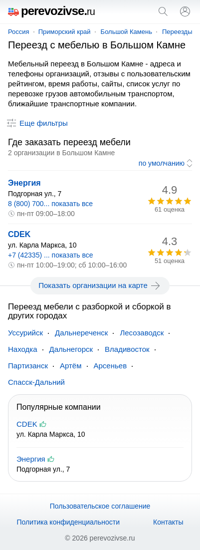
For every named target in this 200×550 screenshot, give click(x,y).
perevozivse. (51, 10)
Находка (22, 349)
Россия (18, 31)
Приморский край (64, 31)
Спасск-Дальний (36, 382)
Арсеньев (110, 365)
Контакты (168, 522)
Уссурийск (25, 332)
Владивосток (127, 349)
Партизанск (28, 365)
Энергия (24, 183)
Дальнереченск (81, 332)
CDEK (19, 234)
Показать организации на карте (100, 285)
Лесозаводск (142, 332)
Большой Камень (126, 31)
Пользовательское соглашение (100, 506)
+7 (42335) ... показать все (50, 255)
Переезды (177, 31)
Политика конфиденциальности (68, 522)
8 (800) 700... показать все (50, 204)
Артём (71, 365)
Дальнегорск (71, 349)
